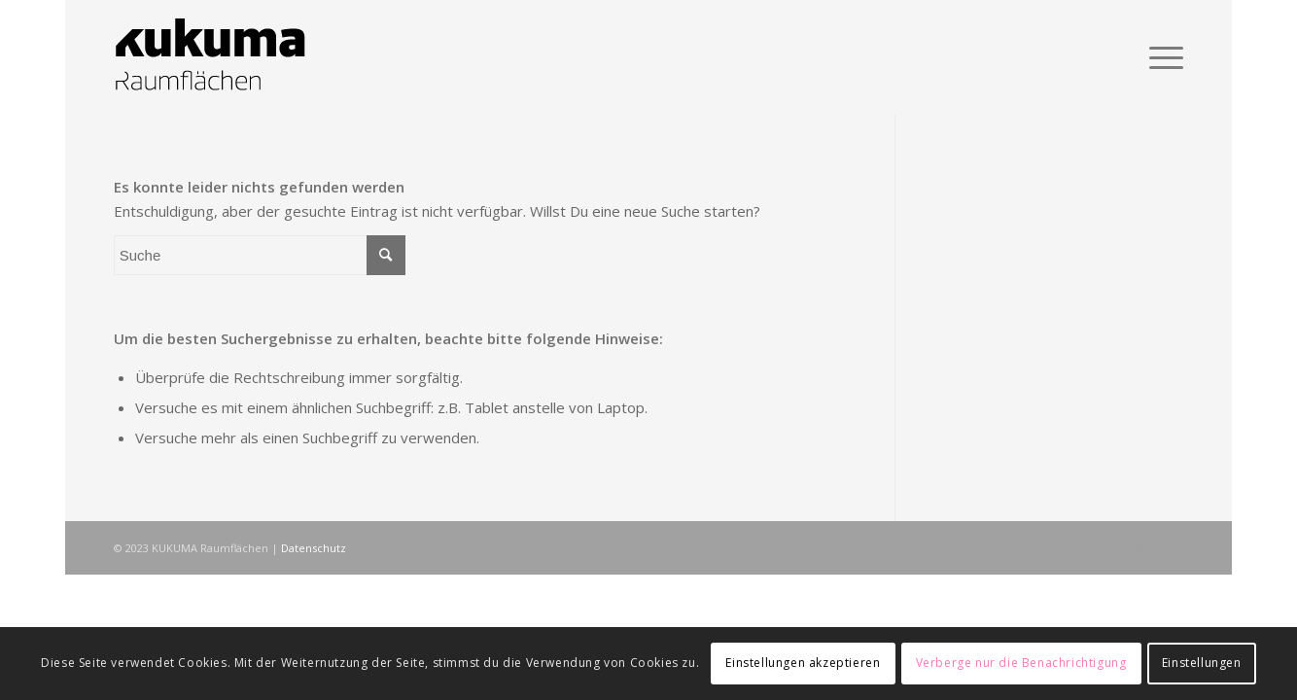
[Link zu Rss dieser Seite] (1139, 546)
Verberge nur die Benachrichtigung (1021, 662)
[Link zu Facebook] (1168, 546)
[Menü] (1160, 57)
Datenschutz (313, 548)
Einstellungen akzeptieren (802, 662)
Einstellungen (1202, 662)
